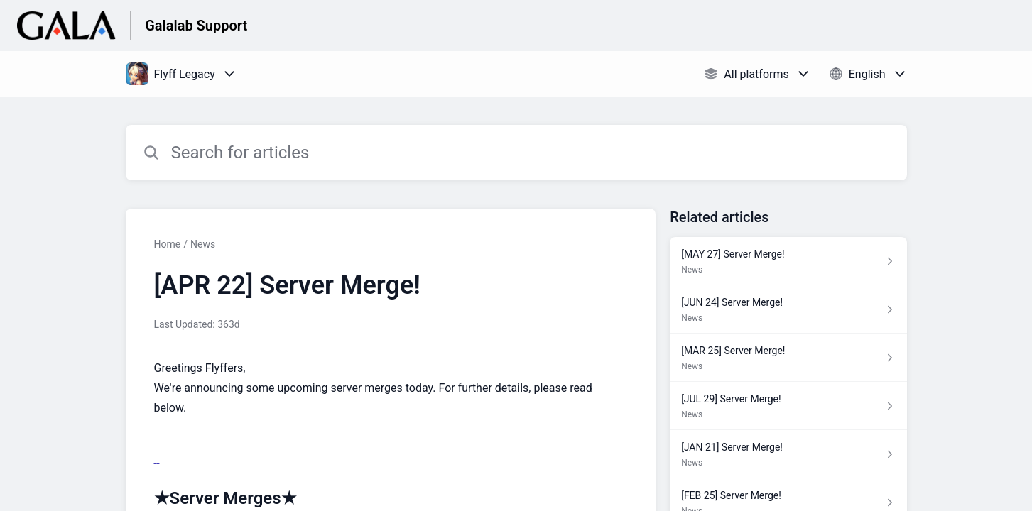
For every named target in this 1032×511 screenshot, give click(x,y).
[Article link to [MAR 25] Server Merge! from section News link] (788, 358)
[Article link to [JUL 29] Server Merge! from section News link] (788, 406)
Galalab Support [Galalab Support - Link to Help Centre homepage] (196, 25)
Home (167, 244)
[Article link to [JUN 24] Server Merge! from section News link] (788, 309)
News (202, 244)
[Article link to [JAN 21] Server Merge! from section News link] (788, 454)
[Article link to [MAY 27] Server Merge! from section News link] (788, 261)
